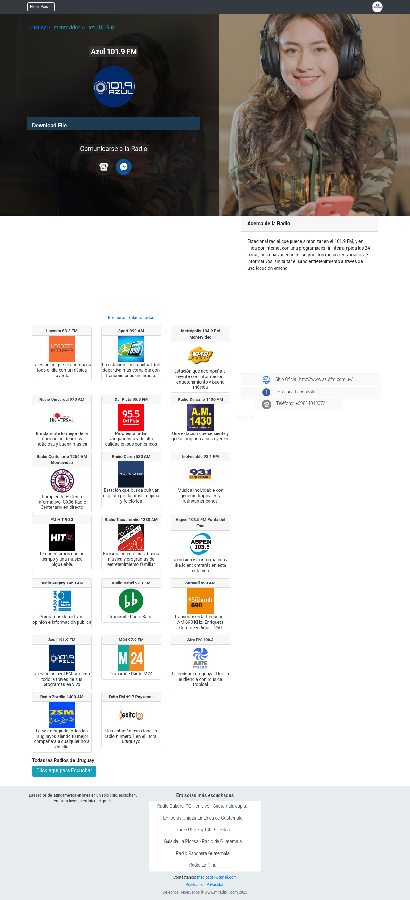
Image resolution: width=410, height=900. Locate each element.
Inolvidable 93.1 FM (200, 456)
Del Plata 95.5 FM (131, 399)
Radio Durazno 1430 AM (200, 399)
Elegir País (39, 6)
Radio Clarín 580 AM (131, 456)
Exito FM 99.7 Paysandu (131, 696)
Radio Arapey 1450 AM (61, 583)
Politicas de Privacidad (204, 884)
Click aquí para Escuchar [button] (64, 770)
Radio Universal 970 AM (61, 399)
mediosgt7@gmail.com (217, 877)
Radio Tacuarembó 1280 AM (131, 519)
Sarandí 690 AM (200, 583)
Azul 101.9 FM (62, 639)
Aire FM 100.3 (200, 639)
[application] (113, 123)
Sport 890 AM (131, 330)
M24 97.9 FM (131, 639)
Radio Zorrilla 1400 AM (62, 696)
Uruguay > (38, 27)
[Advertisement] (131, 262)
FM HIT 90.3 (61, 519)
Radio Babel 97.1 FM (131, 583)
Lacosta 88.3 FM (62, 330)
